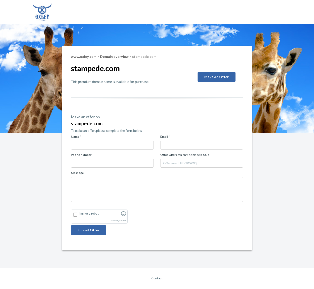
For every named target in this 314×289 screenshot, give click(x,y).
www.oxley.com (84, 56)
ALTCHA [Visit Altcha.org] (122, 221)
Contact (157, 278)
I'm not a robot (89, 213)
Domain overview (114, 56)
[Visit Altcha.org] (123, 215)
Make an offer (216, 77)
